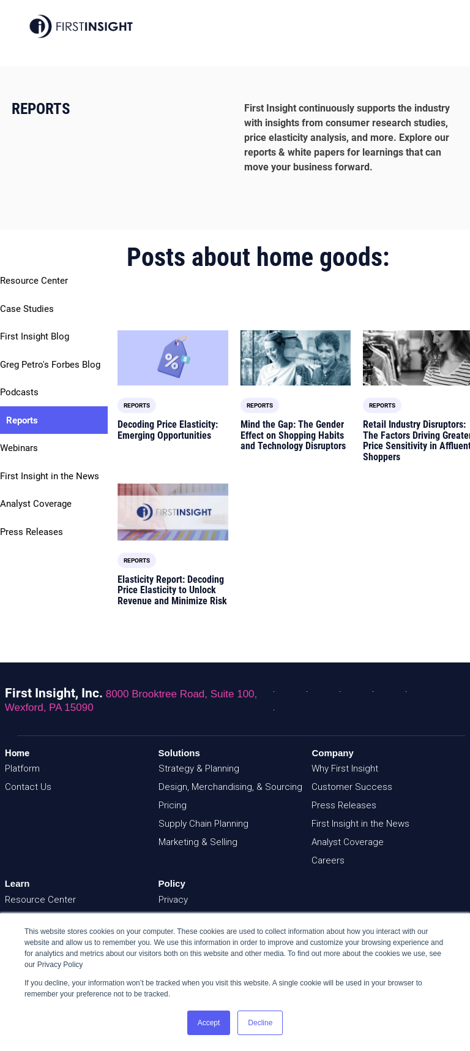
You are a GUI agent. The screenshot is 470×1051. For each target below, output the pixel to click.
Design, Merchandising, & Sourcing (230, 786)
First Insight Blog (34, 336)
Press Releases (31, 531)
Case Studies (27, 308)
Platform (22, 768)
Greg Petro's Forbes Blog (50, 364)
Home (17, 753)
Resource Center (34, 280)
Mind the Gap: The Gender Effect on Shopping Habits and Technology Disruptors (293, 435)
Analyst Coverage (36, 503)
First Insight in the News (49, 476)
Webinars (19, 447)
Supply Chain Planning (203, 823)
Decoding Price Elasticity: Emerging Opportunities (168, 430)
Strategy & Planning (199, 768)
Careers (328, 860)
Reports (22, 420)
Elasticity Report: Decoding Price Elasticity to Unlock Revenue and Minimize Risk (172, 590)
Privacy (173, 899)
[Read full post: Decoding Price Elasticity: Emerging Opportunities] (173, 357)
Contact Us (28, 786)
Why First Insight (344, 768)
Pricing (173, 805)
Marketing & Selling (198, 842)
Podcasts (19, 392)
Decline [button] (260, 1023)
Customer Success (351, 786)
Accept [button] (209, 1023)
